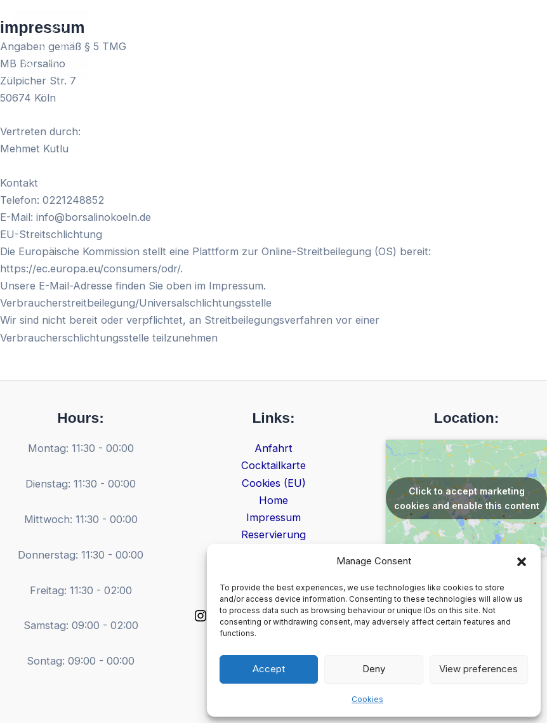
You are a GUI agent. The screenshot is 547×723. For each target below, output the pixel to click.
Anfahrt (273, 448)
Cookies (367, 699)
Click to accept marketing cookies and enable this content (466, 498)
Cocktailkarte (273, 465)
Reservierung (273, 534)
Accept (269, 669)
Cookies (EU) (274, 483)
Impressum (273, 517)
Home (273, 500)
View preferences (478, 669)
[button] (521, 561)
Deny (373, 669)
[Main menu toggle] (520, 48)
